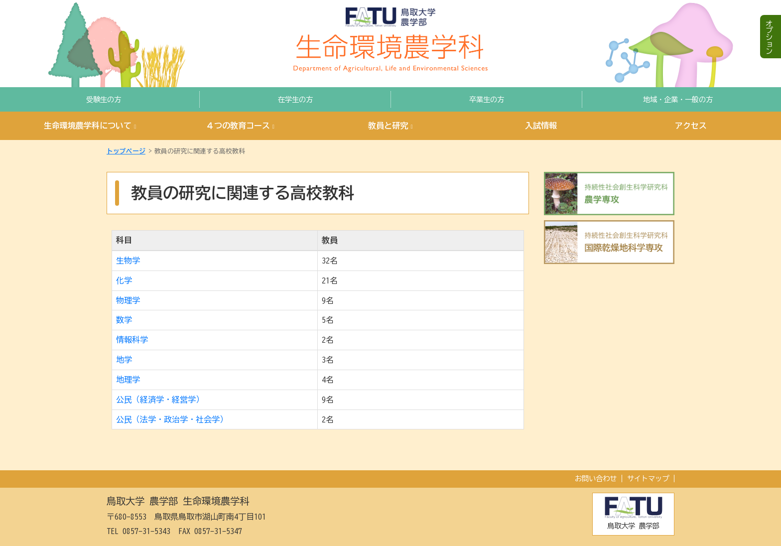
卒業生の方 (486, 99)
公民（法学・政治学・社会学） (172, 419)
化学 (124, 280)
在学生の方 (295, 99)
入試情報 (541, 126)
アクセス (691, 126)
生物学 (128, 261)
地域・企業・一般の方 (678, 99)
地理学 (128, 380)
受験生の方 (103, 99)
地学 (124, 360)
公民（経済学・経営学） (160, 400)
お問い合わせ (596, 478)
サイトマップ (648, 478)
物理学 (128, 300)
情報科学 (132, 340)
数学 (124, 320)
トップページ (126, 151)
